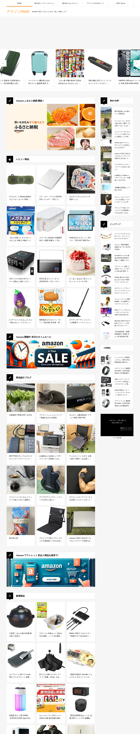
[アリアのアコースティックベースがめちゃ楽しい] (51, 480)
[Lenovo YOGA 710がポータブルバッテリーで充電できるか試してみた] (81, 521)
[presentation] (3, 63)
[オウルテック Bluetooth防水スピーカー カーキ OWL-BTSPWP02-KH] (21, 179)
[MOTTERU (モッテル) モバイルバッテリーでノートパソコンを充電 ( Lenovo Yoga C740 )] (21, 439)
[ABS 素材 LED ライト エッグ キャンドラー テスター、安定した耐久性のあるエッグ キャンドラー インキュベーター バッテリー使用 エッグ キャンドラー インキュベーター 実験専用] (100, 63)
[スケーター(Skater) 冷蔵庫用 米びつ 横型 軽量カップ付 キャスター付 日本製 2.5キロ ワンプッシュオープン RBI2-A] (51, 220)
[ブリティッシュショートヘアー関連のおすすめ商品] (51, 398)
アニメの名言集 (117, 437)
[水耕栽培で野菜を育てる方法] (21, 398)
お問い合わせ (120, 3)
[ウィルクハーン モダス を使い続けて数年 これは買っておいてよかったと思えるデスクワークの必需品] (81, 439)
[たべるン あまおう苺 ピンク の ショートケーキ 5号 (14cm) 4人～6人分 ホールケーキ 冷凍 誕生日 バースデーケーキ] (81, 261)
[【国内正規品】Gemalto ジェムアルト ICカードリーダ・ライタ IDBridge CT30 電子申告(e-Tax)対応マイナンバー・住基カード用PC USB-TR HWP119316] (81, 657)
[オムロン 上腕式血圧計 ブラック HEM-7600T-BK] (81, 398)
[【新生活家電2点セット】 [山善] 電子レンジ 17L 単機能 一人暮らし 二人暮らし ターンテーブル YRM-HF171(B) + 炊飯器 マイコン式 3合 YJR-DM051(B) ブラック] (81, 698)
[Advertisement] (70, 33)
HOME (19, 3)
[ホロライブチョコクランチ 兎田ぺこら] (81, 179)
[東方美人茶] (21, 521)
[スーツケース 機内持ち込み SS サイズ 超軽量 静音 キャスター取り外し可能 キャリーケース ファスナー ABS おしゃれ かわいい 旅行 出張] (40, 63)
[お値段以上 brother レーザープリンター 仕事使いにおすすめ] (51, 439)
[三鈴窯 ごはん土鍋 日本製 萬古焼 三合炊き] (21, 616)
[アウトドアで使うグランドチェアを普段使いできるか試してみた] (51, 521)
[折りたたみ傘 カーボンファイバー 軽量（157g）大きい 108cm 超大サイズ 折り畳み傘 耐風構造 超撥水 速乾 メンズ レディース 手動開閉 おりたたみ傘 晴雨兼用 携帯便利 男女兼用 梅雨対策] (51, 657)
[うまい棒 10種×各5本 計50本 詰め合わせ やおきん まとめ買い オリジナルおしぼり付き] (70, 63)
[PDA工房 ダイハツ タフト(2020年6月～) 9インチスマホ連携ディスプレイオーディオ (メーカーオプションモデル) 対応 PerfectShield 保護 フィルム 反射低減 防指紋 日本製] (51, 261)
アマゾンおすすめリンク (95, 3)
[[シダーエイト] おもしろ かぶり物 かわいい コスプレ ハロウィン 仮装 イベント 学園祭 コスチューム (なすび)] (21, 302)
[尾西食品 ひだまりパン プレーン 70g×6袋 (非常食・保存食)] (51, 302)
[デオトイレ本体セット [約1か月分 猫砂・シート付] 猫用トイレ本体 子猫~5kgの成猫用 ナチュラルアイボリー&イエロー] (51, 616)
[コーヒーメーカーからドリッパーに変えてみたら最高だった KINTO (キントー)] (21, 480)
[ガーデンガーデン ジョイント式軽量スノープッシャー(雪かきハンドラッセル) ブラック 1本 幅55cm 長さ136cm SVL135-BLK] (81, 302)
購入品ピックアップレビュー (45, 3)
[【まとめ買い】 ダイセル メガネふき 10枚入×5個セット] (21, 220)
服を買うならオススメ (70, 3)
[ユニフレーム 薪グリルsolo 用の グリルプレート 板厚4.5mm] (21, 657)
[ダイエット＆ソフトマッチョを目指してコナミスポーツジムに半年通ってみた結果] (81, 480)
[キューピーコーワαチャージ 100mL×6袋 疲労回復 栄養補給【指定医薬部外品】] (51, 698)
